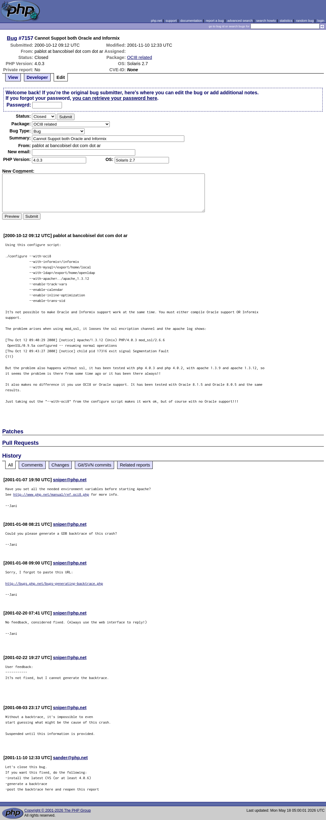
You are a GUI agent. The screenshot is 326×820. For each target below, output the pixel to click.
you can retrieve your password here (114, 98)
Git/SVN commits (94, 465)
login (320, 20)
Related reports (135, 465)
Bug (12, 38)
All (10, 465)
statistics (286, 20)
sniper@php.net (69, 479)
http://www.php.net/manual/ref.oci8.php (51, 494)
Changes (60, 465)
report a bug (215, 20)
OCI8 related (139, 57)
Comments (32, 465)
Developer (37, 77)
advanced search (239, 20)
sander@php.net (70, 757)
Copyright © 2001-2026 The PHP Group (57, 810)
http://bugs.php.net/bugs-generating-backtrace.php (54, 583)
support (171, 20)
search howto (266, 20)
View (13, 77)
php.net (156, 20)
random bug (305, 20)
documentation (191, 20)
